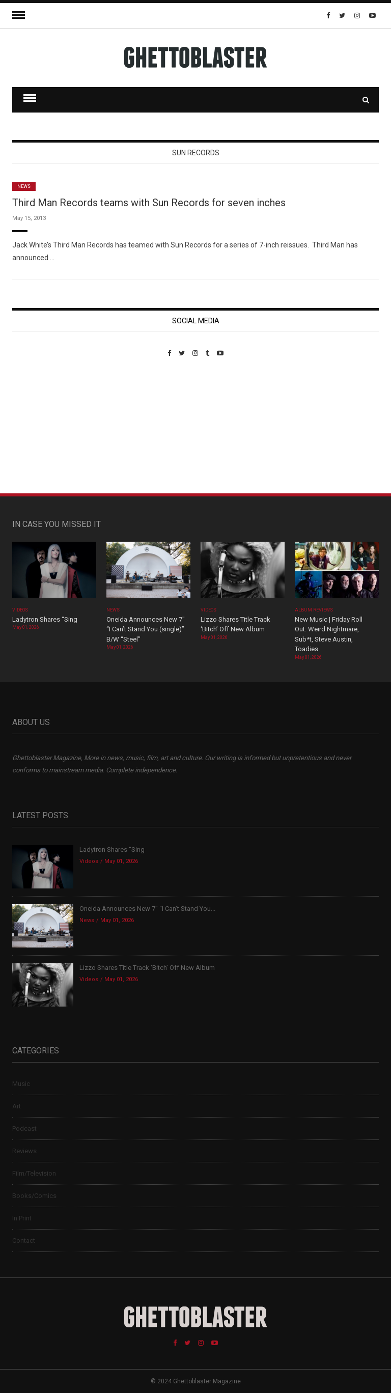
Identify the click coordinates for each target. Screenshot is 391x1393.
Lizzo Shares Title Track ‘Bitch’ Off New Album (147, 967)
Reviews (24, 1151)
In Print (22, 1218)
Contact (23, 1240)
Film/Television (34, 1173)
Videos (20, 609)
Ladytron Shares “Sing (44, 619)
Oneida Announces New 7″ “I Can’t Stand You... (147, 908)
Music (21, 1084)
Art (16, 1106)
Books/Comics (34, 1196)
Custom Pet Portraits (42, 427)
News (24, 186)
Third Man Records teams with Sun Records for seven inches (149, 203)
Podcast (24, 1128)
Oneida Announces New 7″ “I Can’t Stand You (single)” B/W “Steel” (145, 629)
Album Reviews (314, 609)
